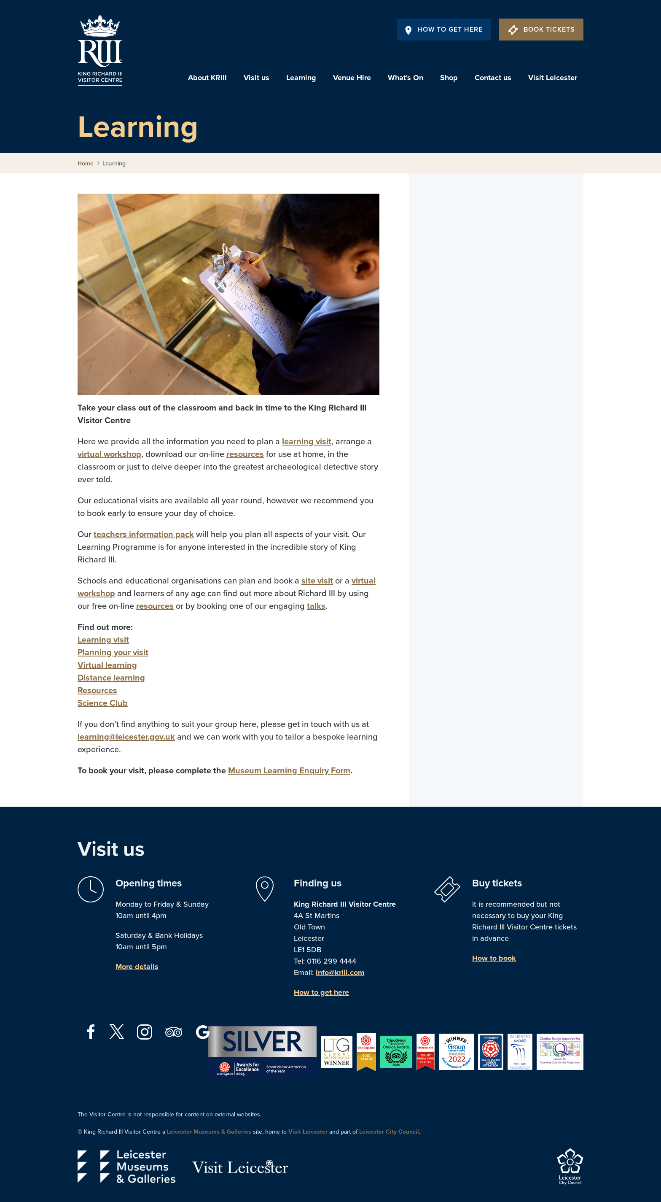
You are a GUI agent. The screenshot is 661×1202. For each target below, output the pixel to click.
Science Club (103, 703)
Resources (97, 691)
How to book (494, 958)
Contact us (493, 77)
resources (245, 454)
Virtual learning (107, 665)
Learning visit (103, 640)
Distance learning (111, 678)
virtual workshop (109, 454)
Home (86, 163)
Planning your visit (113, 653)
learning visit (306, 442)
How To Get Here (444, 29)
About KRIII (207, 77)
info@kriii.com (340, 972)
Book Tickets (541, 29)
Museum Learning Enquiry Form (289, 771)
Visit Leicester (552, 77)
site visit (317, 581)
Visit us (256, 77)
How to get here (321, 992)
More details (137, 966)
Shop (449, 77)
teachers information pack (144, 534)
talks (316, 606)
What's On (405, 77)
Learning (301, 77)
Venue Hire (352, 77)
